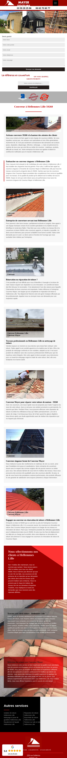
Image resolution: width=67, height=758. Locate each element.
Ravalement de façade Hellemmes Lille (11, 723)
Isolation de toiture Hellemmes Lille (10, 714)
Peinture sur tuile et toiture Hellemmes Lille (33, 723)
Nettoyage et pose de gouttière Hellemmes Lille (12, 719)
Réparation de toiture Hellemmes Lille (31, 714)
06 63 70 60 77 (43, 8)
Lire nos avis (12, 754)
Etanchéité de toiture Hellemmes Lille (31, 719)
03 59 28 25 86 (24, 8)
